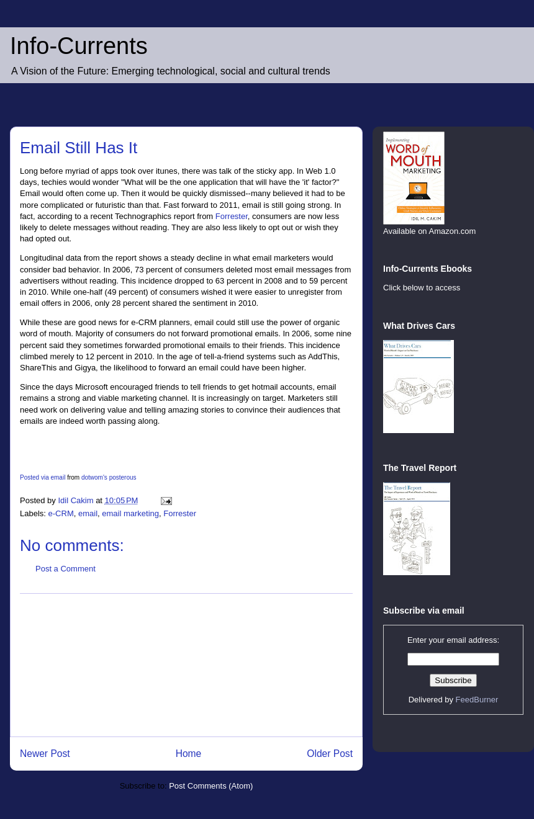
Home (189, 753)
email (87, 513)
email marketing (130, 513)
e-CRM (61, 513)
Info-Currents (79, 46)
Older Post (330, 753)
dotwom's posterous (109, 477)
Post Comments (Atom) (211, 785)
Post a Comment (65, 568)
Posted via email (42, 477)
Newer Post (45, 753)
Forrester (231, 216)
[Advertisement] (186, 665)
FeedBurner (477, 699)
